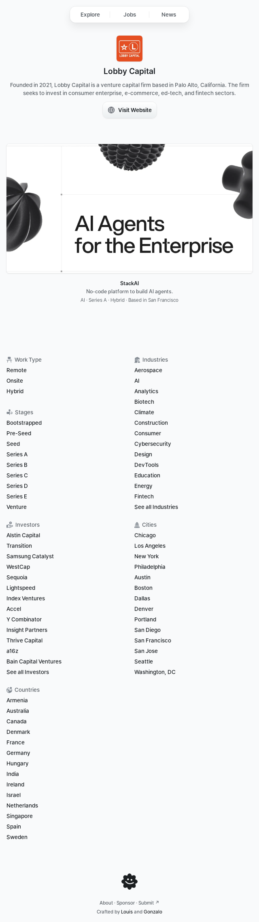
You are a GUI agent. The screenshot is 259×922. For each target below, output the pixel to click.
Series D (17, 486)
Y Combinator (24, 619)
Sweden (17, 837)
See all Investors (27, 672)
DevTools (146, 465)
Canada (16, 721)
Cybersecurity (152, 444)
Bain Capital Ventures (34, 661)
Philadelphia (150, 567)
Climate (144, 412)
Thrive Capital (24, 640)
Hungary (17, 763)
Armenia (17, 700)
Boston (143, 588)
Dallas (142, 598)
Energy (143, 486)
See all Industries (156, 507)
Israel (13, 795)
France (15, 742)
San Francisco (152, 640)
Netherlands (22, 805)
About (106, 903)
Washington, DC (155, 672)
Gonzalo (153, 912)
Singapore (19, 816)
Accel (13, 609)
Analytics (146, 391)
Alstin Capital (23, 535)
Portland (145, 619)
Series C (17, 475)
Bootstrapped (24, 423)
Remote (16, 370)
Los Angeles (150, 546)
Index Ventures (25, 598)
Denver (143, 609)
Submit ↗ (148, 903)
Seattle (143, 661)
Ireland (15, 784)
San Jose (146, 651)
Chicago (145, 535)
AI (137, 380)
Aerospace (148, 370)
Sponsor (126, 903)
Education (147, 475)
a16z (12, 651)
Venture (16, 507)
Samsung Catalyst (30, 556)
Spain (13, 826)
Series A (17, 454)
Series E (16, 496)
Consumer (147, 433)
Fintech (144, 496)
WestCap (18, 567)
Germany (18, 753)
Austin (142, 577)
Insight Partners (26, 630)
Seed (13, 444)
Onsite (14, 380)
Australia (17, 711)
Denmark (18, 732)
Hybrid (14, 391)
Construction (151, 423)
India (12, 774)
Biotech (144, 401)
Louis (127, 912)
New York (146, 556)
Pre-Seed (18, 433)
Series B (17, 465)
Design (143, 454)
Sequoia (17, 577)
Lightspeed (20, 588)
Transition (19, 546)
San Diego (147, 630)
